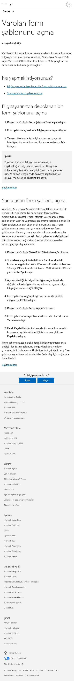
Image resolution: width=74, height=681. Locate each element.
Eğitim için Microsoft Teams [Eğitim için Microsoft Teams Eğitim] (15, 479)
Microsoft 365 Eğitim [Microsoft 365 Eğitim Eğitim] (12, 484)
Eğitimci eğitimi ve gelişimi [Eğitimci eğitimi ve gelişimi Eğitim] (14, 494)
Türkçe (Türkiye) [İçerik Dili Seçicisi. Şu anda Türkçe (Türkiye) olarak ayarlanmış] (15, 653)
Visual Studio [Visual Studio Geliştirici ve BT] (9, 608)
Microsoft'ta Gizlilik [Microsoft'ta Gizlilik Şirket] (11, 633)
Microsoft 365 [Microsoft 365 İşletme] (9, 541)
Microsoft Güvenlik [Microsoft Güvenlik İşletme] (11, 525)
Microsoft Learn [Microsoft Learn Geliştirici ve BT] (10, 576)
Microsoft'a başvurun (12, 670)
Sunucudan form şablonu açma (24, 93)
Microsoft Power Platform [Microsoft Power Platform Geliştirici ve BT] (14, 597)
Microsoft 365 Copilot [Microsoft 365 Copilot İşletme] (12, 551)
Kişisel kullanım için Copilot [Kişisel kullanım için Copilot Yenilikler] (15, 402)
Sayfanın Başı (9, 187)
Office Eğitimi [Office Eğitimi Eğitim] (9, 489)
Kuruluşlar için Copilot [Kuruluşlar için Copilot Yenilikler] (12, 397)
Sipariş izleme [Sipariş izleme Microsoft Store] (9, 453)
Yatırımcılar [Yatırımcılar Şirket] (8, 638)
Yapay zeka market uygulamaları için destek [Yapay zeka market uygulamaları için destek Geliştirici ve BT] (21, 582)
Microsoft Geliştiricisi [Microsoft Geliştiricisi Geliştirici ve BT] (12, 571)
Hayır (46, 380)
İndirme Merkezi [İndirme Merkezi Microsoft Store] (10, 438)
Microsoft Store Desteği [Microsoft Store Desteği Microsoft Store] (13, 443)
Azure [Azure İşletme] (6, 530)
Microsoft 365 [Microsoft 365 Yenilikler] (9, 407)
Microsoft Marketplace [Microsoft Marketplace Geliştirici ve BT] (13, 592)
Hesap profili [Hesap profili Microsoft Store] (9, 433)
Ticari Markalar (51, 670)
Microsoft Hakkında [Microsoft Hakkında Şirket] (11, 628)
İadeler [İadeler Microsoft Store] (6, 448)
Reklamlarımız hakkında (13, 675)
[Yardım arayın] (11, 4)
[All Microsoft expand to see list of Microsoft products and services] (4, 4)
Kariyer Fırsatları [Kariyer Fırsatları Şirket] (10, 622)
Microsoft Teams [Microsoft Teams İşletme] (10, 556)
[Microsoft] (36, 2)
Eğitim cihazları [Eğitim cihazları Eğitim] (10, 474)
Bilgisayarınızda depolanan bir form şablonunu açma (37, 86)
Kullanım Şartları (36, 670)
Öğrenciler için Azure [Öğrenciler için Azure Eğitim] (12, 505)
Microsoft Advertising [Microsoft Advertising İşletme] (12, 546)
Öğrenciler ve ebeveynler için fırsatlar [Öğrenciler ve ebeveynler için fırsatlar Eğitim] (19, 500)
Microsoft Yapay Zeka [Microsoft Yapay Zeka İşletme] (12, 520)
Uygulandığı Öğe (12, 43)
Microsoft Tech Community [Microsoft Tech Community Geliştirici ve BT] (14, 587)
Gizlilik (25, 670)
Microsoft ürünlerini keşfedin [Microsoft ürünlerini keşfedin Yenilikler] (15, 412)
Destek (7, 11)
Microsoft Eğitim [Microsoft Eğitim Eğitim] (10, 468)
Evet (27, 380)
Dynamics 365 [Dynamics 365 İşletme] (9, 535)
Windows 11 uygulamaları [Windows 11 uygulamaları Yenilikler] (14, 418)
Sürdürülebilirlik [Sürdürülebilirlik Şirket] (10, 643)
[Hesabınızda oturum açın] (69, 4)
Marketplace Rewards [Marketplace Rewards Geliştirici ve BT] (12, 602)
